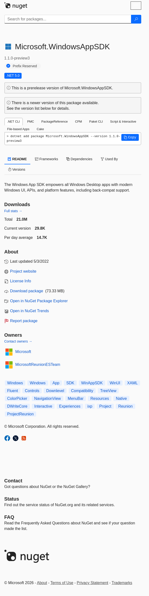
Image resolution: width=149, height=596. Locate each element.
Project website (23, 271)
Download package (26, 291)
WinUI (115, 383)
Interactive (43, 406)
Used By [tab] (109, 159)
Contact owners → (18, 341)
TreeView (108, 391)
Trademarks (122, 583)
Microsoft (23, 352)
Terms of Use (61, 583)
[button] (130, 137)
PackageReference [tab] (54, 121)
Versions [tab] (16, 169)
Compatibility (82, 391)
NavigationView (47, 398)
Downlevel (55, 391)
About (42, 583)
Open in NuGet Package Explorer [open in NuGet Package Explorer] (39, 301)
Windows (15, 383)
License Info (20, 281)
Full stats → (13, 211)
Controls (32, 391)
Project (105, 406)
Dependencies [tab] (79, 159)
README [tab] (17, 159)
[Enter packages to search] (67, 19)
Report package (24, 321)
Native (121, 398)
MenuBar (75, 398)
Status (11, 499)
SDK (70, 383)
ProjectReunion (20, 414)
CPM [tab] (78, 121)
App (55, 383)
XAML (132, 383)
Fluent (12, 391)
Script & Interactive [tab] (123, 121)
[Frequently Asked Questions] (9, 517)
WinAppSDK (92, 383)
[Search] (136, 19)
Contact (13, 480)
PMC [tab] (30, 121)
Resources (99, 398)
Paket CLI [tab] (96, 121)
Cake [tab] (40, 129)
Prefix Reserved (25, 66)
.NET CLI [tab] (13, 121)
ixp (89, 406)
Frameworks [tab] (46, 159)
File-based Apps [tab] (18, 129)
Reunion (125, 406)
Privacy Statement (92, 583)
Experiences (70, 406)
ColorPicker (17, 398)
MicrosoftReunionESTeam (37, 364)
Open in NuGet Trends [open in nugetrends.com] (29, 311)
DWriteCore (17, 406)
